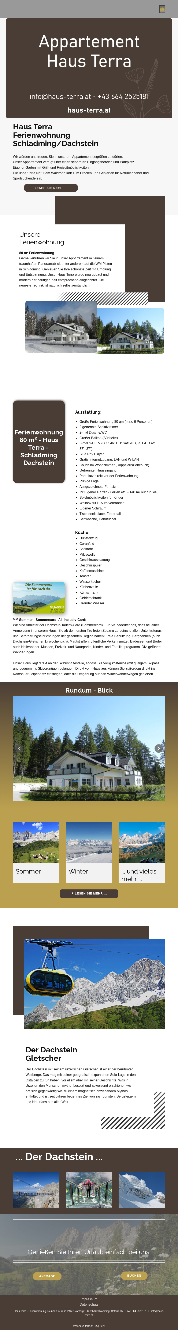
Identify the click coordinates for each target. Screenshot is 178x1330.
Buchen (134, 1275)
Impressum (89, 1299)
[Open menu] (162, 9)
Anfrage (47, 1276)
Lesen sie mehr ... (51, 187)
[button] (19, 748)
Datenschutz (89, 1304)
